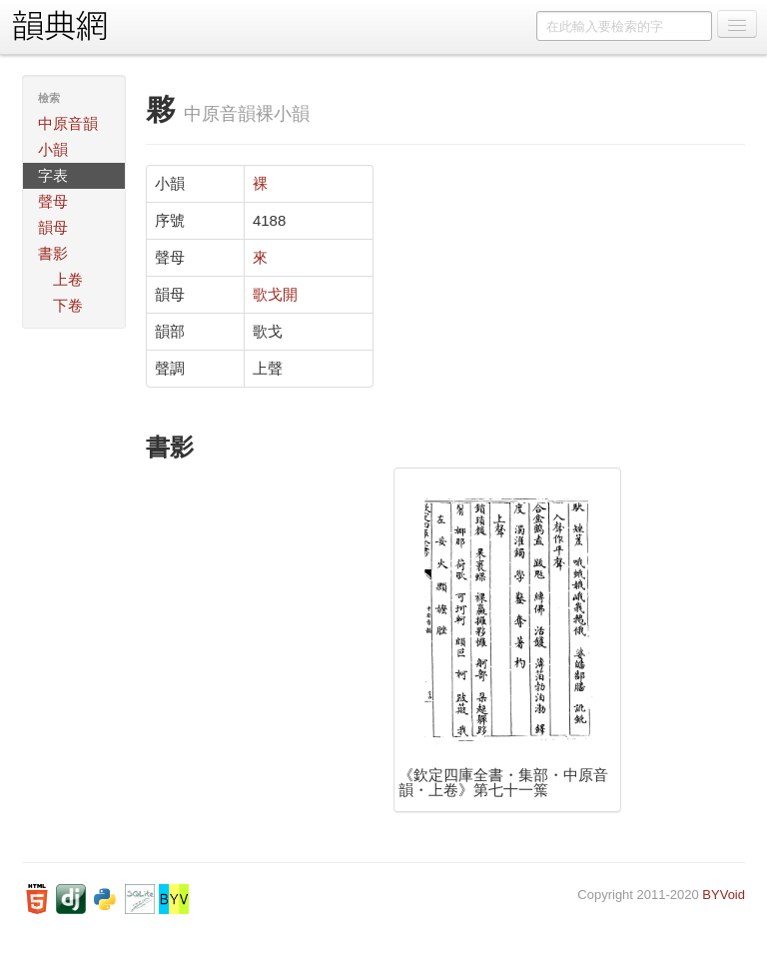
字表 (53, 175)
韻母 (53, 227)
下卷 (68, 305)
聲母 (53, 201)
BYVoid (723, 894)
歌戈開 (275, 294)
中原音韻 (68, 123)
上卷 (68, 279)
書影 (53, 253)
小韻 (53, 149)
